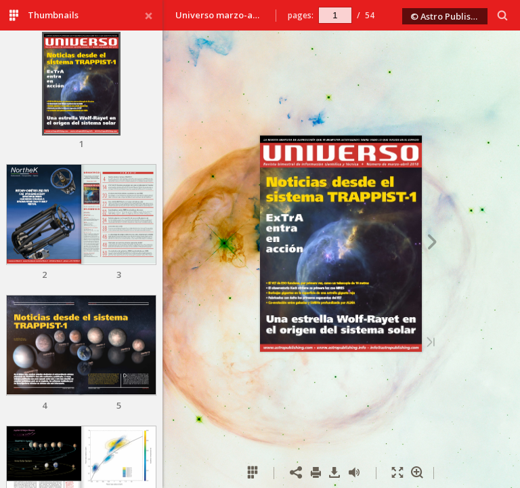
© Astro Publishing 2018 (449, 16)
